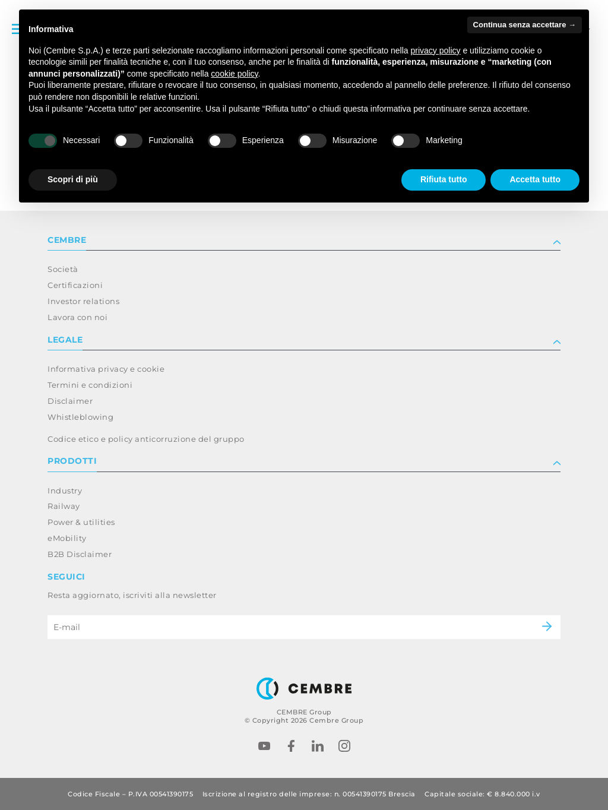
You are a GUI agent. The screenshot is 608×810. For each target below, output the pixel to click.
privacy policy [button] (436, 50)
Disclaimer (70, 401)
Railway (64, 506)
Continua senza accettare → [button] (524, 24)
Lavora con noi (77, 317)
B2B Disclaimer (80, 554)
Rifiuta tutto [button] (443, 179)
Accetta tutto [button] (534, 179)
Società (63, 269)
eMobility (67, 538)
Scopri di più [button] (73, 179)
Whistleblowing (80, 417)
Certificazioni (75, 285)
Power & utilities (81, 522)
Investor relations (83, 301)
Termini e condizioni (90, 385)
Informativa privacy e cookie (106, 369)
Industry (65, 490)
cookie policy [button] (234, 73)
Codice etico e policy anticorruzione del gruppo (146, 439)
